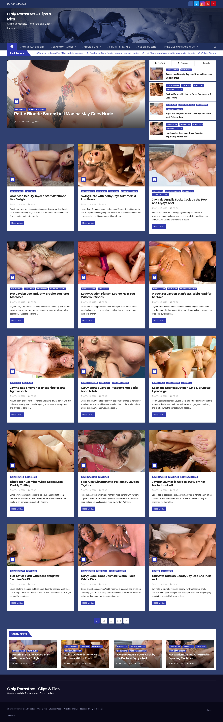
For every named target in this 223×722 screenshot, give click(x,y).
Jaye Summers (173, 85)
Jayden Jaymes (159, 477)
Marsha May (20, 109)
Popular (182, 63)
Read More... (17, 223)
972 (119, 620)
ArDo (36, 122)
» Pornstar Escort (32, 47)
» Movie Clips (91, 47)
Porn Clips (186, 70)
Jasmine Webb (88, 571)
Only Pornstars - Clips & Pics (33, 688)
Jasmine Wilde (17, 477)
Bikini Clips (171, 105)
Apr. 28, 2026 (22, 122)
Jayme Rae (15, 383)
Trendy (205, 63)
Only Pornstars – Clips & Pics (35, 709)
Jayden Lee (185, 124)
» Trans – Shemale (118, 47)
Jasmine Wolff (17, 571)
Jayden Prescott (89, 383)
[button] (215, 47)
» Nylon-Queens (146, 47)
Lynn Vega (186, 383)
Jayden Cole (158, 383)
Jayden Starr (159, 289)
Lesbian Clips (173, 383)
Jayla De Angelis (186, 105)
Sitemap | (11, 715)
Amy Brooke (172, 124)
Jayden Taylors (89, 477)
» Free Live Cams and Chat (180, 47)
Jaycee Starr (172, 70)
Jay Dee (156, 571)
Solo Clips (27, 383)
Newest (160, 63)
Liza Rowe (186, 85)
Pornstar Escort (174, 90)
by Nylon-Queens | (96, 709)
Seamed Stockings (37, 109)
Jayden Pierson (88, 289)
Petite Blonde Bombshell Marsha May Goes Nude (63, 113)
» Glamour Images (63, 47)
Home (209, 710)
